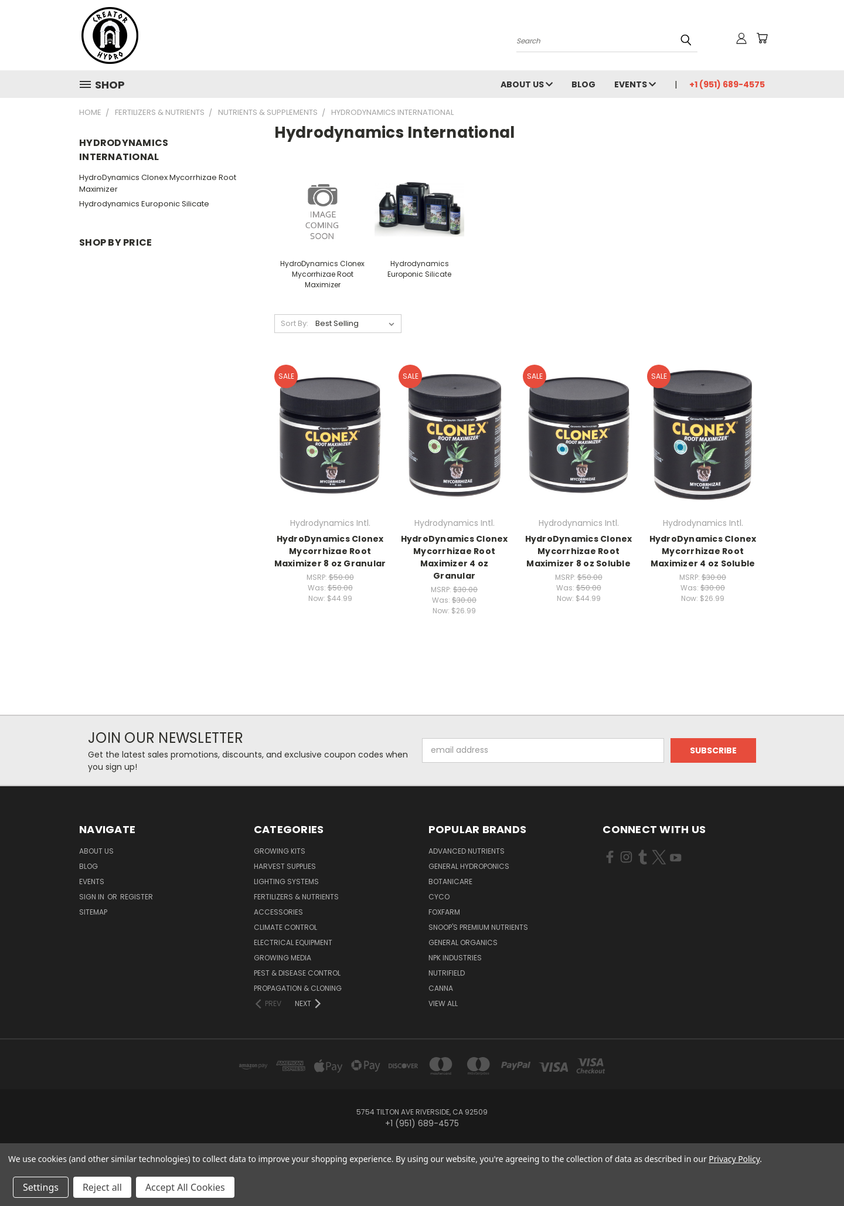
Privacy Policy (734, 1158)
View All (443, 1003)
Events (635, 84)
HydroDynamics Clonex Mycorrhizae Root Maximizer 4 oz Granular (454, 557)
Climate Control (285, 927)
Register (136, 897)
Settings (41, 1187)
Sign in (92, 897)
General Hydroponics (468, 866)
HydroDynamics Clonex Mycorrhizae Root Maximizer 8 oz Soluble (578, 551)
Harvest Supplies (285, 866)
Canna (440, 988)
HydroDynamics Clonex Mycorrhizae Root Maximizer (157, 183)
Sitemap (93, 912)
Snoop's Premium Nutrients (478, 927)
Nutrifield (446, 973)
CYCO (439, 897)
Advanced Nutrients (466, 851)
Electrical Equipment (293, 942)
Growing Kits (279, 851)
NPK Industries (455, 958)
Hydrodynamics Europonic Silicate (144, 203)
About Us (527, 84)
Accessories (278, 912)
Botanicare (450, 881)
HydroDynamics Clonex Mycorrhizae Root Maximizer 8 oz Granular (330, 551)
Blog (583, 84)
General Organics (463, 942)
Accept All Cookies (185, 1187)
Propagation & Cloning (298, 988)
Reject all (102, 1187)
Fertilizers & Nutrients (296, 897)
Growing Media (282, 958)
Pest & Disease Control (297, 973)
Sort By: (294, 323)
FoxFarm (444, 912)
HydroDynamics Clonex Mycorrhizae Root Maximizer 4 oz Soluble (703, 551)
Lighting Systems (286, 881)
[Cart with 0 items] (762, 38)
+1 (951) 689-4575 (727, 84)
